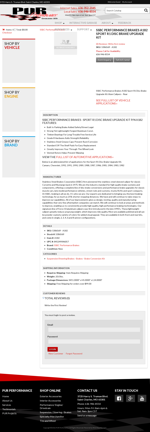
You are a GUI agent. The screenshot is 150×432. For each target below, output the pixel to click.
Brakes (79, 258)
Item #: (50, 238)
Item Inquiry (105, 59)
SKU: (98, 47)
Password (52, 336)
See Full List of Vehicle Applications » (113, 102)
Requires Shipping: (56, 273)
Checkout (7, 32)
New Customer (56, 353)
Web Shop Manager (99, 428)
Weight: (51, 276)
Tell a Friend (123, 59)
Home (5, 396)
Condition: (52, 248)
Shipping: (51, 283)
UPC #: (50, 241)
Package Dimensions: (57, 280)
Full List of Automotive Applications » (85, 157)
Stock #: (51, 234)
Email (50, 324)
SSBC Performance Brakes (52, 29)
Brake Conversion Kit (94, 258)
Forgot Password (74, 353)
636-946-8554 (93, 403)
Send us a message (87, 415)
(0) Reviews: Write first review (110, 44)
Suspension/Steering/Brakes (60, 258)
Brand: (50, 245)
